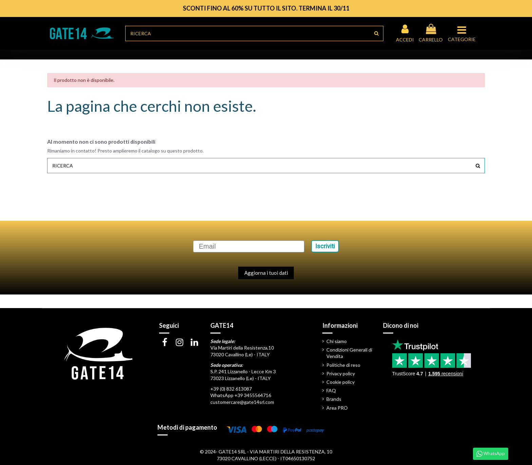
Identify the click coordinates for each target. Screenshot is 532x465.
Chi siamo (336, 341)
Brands (333, 399)
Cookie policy (340, 382)
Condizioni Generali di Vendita (349, 353)
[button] (462, 33)
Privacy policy (340, 373)
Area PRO (337, 408)
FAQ (331, 390)
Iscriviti (325, 246)
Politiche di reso (343, 365)
